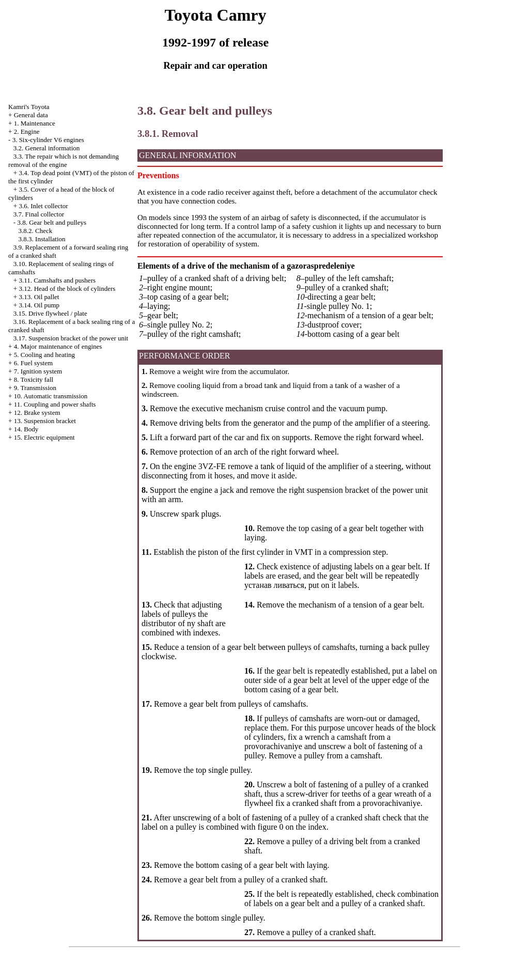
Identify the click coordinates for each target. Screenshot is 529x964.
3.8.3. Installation (42, 239)
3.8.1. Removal (167, 133)
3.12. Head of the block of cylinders (67, 288)
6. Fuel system (33, 363)
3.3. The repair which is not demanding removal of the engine (63, 160)
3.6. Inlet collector (43, 206)
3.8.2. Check (36, 231)
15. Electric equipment (44, 437)
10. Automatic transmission (51, 396)
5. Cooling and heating (44, 355)
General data (31, 115)
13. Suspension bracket (45, 421)
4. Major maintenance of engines (58, 346)
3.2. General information (46, 148)
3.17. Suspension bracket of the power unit (70, 338)
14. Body (26, 429)
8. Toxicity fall (33, 379)
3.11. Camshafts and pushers (57, 280)
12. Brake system (37, 412)
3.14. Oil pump (39, 305)
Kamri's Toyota (29, 107)
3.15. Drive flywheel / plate (50, 313)
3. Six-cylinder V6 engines (48, 140)
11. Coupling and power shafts (55, 404)
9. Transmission (35, 388)
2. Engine (27, 131)
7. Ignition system (38, 371)
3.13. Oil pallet (39, 297)
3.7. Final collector (38, 214)
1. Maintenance (34, 123)
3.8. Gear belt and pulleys (51, 222)
